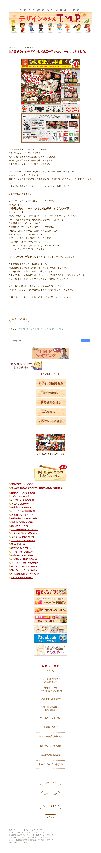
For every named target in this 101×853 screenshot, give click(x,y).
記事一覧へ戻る (19, 319)
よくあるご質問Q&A (20, 504)
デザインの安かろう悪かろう (24, 533)
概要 (10, 830)
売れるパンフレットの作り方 (24, 566)
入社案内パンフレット (21, 515)
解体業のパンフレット (21, 507)
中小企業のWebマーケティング (25, 574)
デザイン (22, 329)
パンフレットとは (50, 806)
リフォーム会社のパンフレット (25, 537)
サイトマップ (37, 830)
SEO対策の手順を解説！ (22, 577)
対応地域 (50, 817)
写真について (50, 794)
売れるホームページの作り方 (24, 570)
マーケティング (47, 329)
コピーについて (50, 782)
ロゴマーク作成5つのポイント (24, 529)
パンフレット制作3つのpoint (24, 559)
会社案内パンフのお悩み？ (23, 555)
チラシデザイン (16, 47)
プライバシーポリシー (22, 830)
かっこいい (59, 329)
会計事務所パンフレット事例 (24, 518)
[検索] (45, 340)
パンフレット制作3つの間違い (24, 563)
